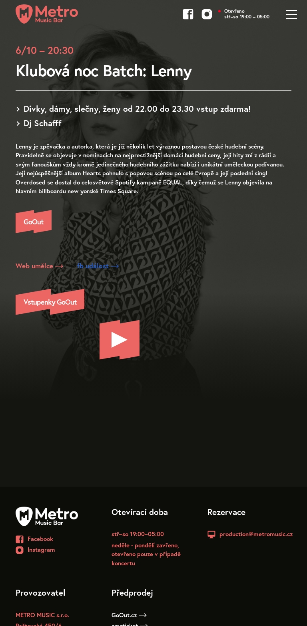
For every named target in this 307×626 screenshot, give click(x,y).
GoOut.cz (129, 615)
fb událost (98, 265)
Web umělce (39, 265)
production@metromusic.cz (256, 534)
